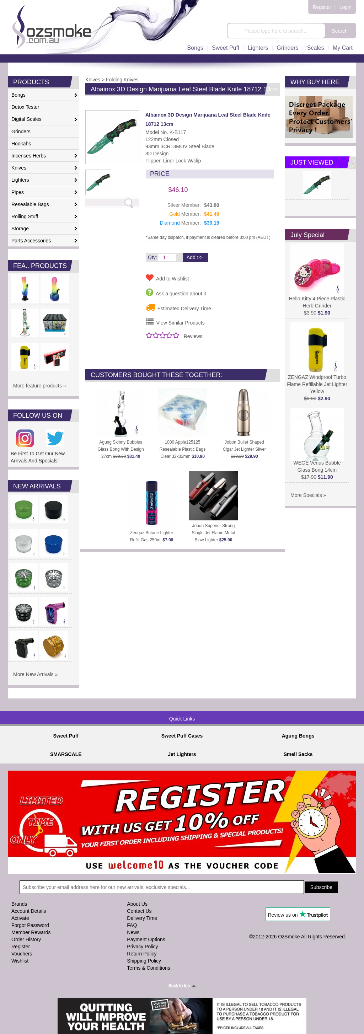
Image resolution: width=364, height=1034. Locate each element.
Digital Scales (26, 119)
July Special (307, 235)
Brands (19, 904)
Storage (20, 228)
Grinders (287, 48)
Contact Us (139, 911)
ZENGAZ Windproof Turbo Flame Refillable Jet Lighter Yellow (317, 381)
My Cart (343, 48)
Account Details (28, 911)
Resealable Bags (30, 204)
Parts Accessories (31, 240)
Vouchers (21, 954)
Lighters (258, 48)
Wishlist (19, 961)
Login (345, 7)
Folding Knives (122, 79)
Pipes (17, 192)
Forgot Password (30, 925)
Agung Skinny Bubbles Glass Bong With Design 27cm (121, 449)
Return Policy (141, 954)
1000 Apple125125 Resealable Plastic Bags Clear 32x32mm (182, 449)
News (133, 932)
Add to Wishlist (167, 278)
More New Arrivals (33, 674)
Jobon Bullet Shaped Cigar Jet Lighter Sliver (244, 449)
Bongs (195, 48)
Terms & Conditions (148, 968)
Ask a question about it (176, 292)
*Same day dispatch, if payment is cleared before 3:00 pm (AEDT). (209, 237)
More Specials (306, 495)
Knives (18, 168)
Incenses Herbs (28, 156)
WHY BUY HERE (314, 82)
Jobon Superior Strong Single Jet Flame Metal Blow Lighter (213, 532)
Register (322, 7)
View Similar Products (175, 322)
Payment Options (146, 939)
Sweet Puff (225, 48)
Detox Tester (25, 107)
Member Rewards (30, 932)
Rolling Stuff (24, 216)
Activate (20, 918)
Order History (26, 939)
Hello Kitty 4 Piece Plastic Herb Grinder (317, 299)
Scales (315, 48)
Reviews (193, 336)
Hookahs (21, 143)
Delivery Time (142, 918)
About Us (137, 904)
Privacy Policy (142, 946)
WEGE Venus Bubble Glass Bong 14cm (317, 464)
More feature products (37, 386)
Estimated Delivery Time (178, 307)
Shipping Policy (144, 961)
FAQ (132, 925)
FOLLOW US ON (37, 415)
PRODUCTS (31, 82)
